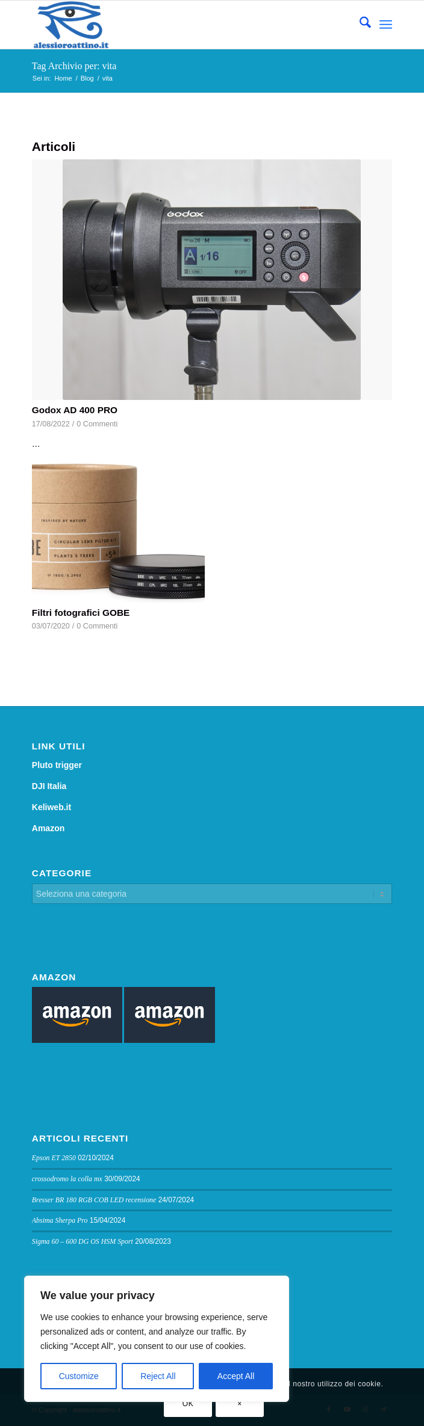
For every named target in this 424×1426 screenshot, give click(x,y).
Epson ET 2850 (54, 1158)
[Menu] (385, 24)
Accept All (235, 1376)
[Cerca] (359, 25)
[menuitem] (359, 25)
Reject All (157, 1376)
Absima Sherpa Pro (60, 1220)
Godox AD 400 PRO (74, 410)
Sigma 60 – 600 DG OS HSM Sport (82, 1241)
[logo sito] (176, 25)
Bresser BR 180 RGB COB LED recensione (94, 1200)
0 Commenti (96, 424)
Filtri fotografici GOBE (80, 612)
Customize (79, 1376)
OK (188, 1404)
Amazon (48, 828)
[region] (156, 1339)
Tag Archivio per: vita (74, 66)
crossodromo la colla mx (67, 1179)
